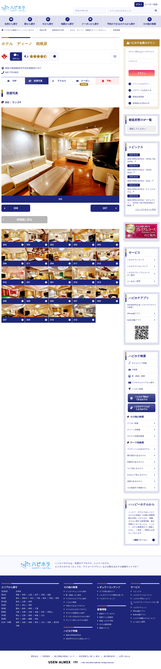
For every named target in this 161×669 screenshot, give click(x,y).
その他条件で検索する (141, 488)
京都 (30, 612)
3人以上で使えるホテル (141, 475)
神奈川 (24, 598)
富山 (24, 605)
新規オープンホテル (106, 614)
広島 (24, 615)
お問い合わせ (124, 656)
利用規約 (46, 656)
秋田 (24, 595)
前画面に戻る (17, 219)
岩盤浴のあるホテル (141, 462)
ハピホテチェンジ (139, 607)
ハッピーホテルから (142, 504)
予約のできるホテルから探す (121, 21)
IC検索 (132, 369)
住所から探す (11, 21)
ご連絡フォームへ (139, 540)
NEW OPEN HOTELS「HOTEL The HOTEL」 (141, 158)
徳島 (24, 619)
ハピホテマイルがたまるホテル (139, 407)
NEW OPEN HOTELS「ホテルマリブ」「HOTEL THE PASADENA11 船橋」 (141, 200)
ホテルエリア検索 (137, 363)
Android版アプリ (141, 320)
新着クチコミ (103, 628)
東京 (17, 598)
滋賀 (36, 612)
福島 (49, 595)
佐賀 (24, 622)
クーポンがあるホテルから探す (77, 617)
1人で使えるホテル (141, 468)
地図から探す (67, 21)
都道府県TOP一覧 (140, 119)
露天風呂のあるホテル (141, 455)
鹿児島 (56, 622)
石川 (17, 605)
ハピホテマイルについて (141, 266)
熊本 (36, 622)
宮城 (43, 595)
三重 (36, 608)
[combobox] (130, 11)
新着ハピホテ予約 (105, 621)
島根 (36, 615)
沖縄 (17, 626)
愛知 (17, 608)
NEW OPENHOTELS (72, 635)
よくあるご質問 (141, 281)
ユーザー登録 (151, 4)
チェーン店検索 (141, 430)
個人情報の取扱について (64, 656)
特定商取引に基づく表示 (89, 656)
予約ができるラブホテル (74, 606)
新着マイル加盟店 (105, 617)
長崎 (30, 622)
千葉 (38, 598)
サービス (134, 252)
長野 (30, 602)
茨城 (51, 598)
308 (11, 208)
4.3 (26, 56)
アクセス (59, 81)
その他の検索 (149, 21)
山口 (43, 615)
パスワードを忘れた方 (142, 90)
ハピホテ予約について (140, 599)
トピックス (136, 147)
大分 (43, 622)
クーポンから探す (90, 21)
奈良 (43, 612)
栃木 (44, 598)
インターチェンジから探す (75, 591)
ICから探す (48, 21)
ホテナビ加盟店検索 (141, 436)
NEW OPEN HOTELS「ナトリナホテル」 (141, 188)
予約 (106, 81)
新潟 (17, 602)
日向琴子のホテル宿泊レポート (77, 639)
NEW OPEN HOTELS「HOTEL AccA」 (139, 168)
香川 (17, 619)
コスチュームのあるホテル (141, 449)
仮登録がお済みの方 (141, 103)
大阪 (17, 612)
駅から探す (29, 21)
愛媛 (30, 619)
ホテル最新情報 (104, 624)
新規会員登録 (138, 97)
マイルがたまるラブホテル (75, 609)
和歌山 (50, 612)
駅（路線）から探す (72, 595)
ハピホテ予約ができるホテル (139, 398)
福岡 (17, 622)
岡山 (17, 615)
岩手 (36, 595)
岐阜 (24, 608)
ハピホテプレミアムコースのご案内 (141, 273)
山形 (30, 595)
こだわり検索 (135, 389)
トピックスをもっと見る (145, 209)
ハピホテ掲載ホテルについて (143, 618)
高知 (36, 619)
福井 (30, 605)
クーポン (83, 81)
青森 (17, 595)
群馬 (57, 598)
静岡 (30, 608)
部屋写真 (35, 81)
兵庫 (24, 612)
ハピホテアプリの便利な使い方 (110, 595)
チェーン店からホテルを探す (76, 620)
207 (110, 208)
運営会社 (34, 656)
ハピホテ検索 (137, 356)
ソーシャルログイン (141, 84)
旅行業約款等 (109, 656)
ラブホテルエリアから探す (141, 382)
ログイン (142, 73)
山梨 (24, 602)
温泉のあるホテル (141, 481)
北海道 (18, 591)
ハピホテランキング (141, 260)
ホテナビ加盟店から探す (74, 613)
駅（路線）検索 (136, 376)
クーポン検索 (141, 423)
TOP (12, 81)
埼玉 (32, 598)
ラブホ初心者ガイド (106, 591)
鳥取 (30, 615)
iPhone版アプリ (141, 313)
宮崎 (49, 622)
